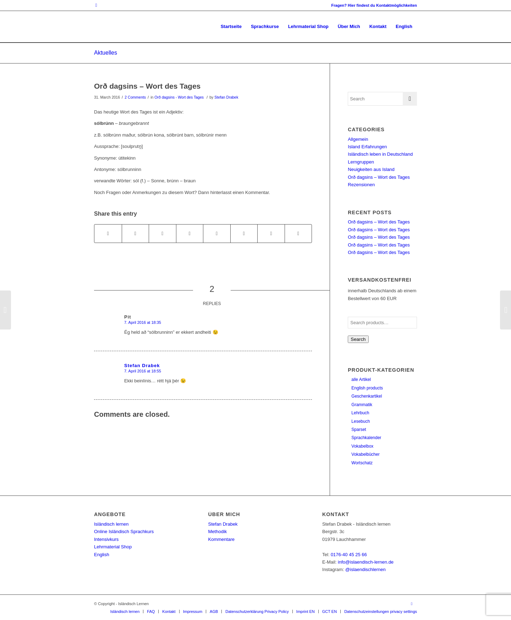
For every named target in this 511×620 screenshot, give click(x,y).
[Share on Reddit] (271, 234)
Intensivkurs (106, 539)
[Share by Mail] (298, 234)
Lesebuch (360, 421)
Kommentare (221, 539)
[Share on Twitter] (135, 234)
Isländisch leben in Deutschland (380, 154)
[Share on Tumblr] (216, 234)
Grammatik (361, 404)
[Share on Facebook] (108, 234)
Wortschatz (362, 462)
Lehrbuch (360, 412)
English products (367, 388)
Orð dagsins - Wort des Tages (179, 97)
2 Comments (135, 97)
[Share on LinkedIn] (189, 234)
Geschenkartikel (366, 396)
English (101, 554)
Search (358, 339)
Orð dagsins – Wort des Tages (147, 86)
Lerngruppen (361, 162)
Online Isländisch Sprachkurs (124, 531)
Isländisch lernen (111, 524)
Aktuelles (105, 53)
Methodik (217, 531)
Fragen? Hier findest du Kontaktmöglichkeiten (374, 5)
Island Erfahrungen (367, 146)
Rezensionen (361, 184)
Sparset (358, 429)
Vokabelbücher (365, 454)
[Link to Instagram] (96, 5)
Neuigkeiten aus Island (371, 169)
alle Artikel (361, 379)
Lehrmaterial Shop (113, 546)
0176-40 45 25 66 (349, 554)
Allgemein (358, 139)
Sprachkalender (366, 437)
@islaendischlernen (365, 569)
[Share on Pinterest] (162, 234)
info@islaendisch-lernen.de (366, 562)
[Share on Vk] (244, 234)
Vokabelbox (362, 446)
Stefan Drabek (226, 97)
